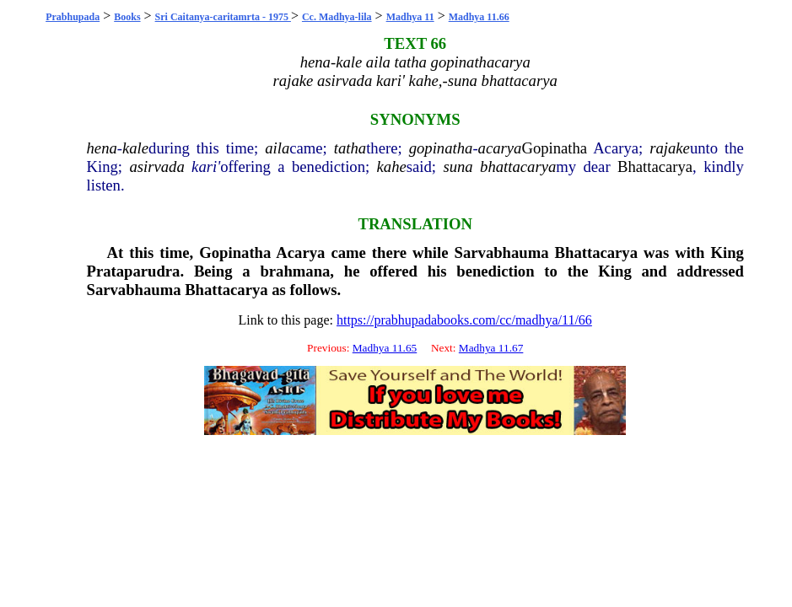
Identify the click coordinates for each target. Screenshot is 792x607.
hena (102, 148)
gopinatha (441, 148)
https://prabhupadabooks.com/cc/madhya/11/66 (464, 320)
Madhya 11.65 (385, 347)
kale (135, 148)
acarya (500, 148)
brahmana (295, 271)
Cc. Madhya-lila (337, 17)
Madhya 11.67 (491, 347)
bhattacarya (518, 166)
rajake (669, 148)
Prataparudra (133, 271)
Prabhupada (73, 17)
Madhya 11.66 (479, 17)
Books (127, 17)
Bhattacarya (654, 166)
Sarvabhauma (502, 252)
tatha (350, 148)
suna (457, 166)
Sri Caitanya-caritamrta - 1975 (223, 17)
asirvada (156, 166)
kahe (392, 166)
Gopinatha (554, 148)
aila (277, 148)
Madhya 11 (410, 17)
